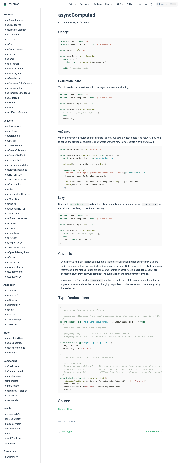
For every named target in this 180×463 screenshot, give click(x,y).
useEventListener (14, 49)
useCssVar (10, 39)
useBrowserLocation (15, 29)
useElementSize (13, 174)
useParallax (11, 237)
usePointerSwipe (13, 242)
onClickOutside (13, 126)
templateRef (11, 381)
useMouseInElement (15, 208)
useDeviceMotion (14, 145)
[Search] (167, 4)
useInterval (11, 290)
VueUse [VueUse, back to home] (11, 4)
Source (61, 429)
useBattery (10, 140)
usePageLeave (12, 233)
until (7, 433)
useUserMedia (12, 262)
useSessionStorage (15, 347)
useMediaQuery (13, 73)
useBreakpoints (13, 25)
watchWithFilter (13, 438)
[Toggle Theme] (151, 4)
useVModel (11, 395)
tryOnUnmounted (14, 371)
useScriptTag (12, 98)
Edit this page (67, 441)
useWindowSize (13, 276)
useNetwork (11, 223)
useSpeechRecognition (17, 252)
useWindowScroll (14, 271)
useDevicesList (13, 160)
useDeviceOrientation (16, 150)
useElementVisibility (15, 179)
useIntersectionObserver (17, 194)
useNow (9, 309)
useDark (9, 44)
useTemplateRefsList (16, 390)
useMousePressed (14, 213)
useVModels (11, 400)
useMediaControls (14, 68)
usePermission (13, 78)
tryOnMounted (12, 366)
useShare (10, 102)
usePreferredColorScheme (18, 83)
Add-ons (98, 4)
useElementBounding (16, 169)
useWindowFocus (14, 267)
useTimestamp (13, 319)
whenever (10, 443)
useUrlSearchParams (16, 112)
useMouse (10, 203)
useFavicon (11, 54)
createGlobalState (14, 338)
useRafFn (10, 314)
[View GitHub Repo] (140, 4)
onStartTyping (12, 135)
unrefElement (12, 385)
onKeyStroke (11, 131)
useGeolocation (13, 184)
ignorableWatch (13, 419)
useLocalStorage (13, 343)
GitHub (131, 4)
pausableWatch (13, 423)
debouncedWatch (14, 414)
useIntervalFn (12, 295)
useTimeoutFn (12, 305)
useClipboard (12, 34)
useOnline (10, 228)
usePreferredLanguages (17, 93)
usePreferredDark (14, 88)
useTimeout (11, 300)
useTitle (9, 107)
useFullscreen (12, 63)
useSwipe (10, 257)
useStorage (11, 352)
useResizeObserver (15, 247)
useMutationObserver (16, 218)
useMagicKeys (12, 199)
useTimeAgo (11, 457)
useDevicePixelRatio (15, 155)
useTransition (12, 324)
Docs (69, 429)
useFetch (10, 59)
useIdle (9, 189)
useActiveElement (14, 20)
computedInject (13, 376)
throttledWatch (12, 428)
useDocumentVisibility (16, 165)
